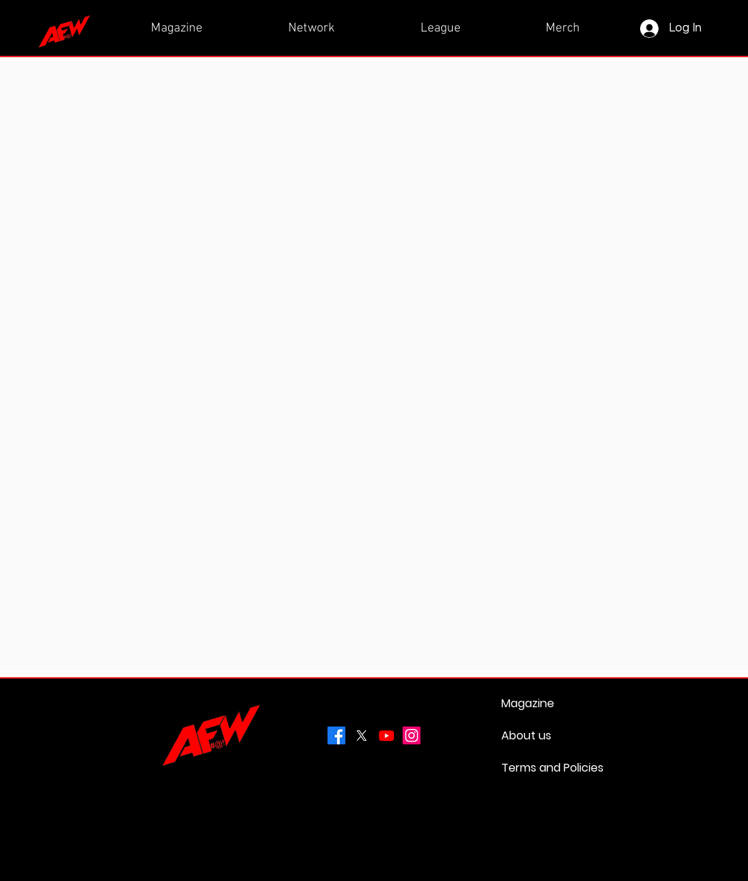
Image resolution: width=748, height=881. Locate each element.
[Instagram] (411, 735)
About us (526, 735)
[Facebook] (336, 735)
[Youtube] (386, 735)
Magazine (527, 703)
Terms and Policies (535, 767)
